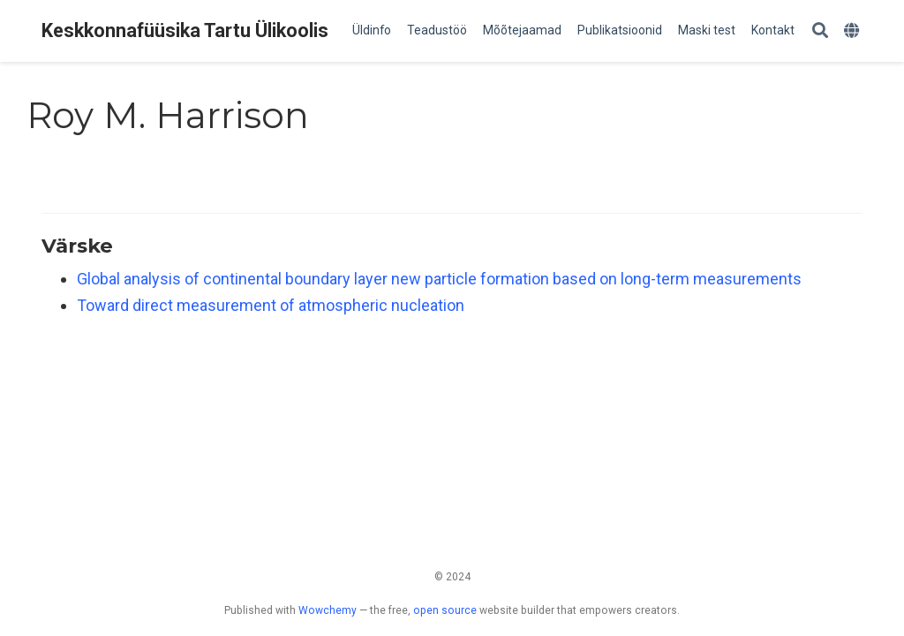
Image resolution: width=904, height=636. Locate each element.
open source (445, 610)
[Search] (820, 31)
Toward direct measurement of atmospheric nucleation (270, 305)
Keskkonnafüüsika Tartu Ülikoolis (184, 30)
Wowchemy (327, 610)
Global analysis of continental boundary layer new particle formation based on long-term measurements (439, 278)
